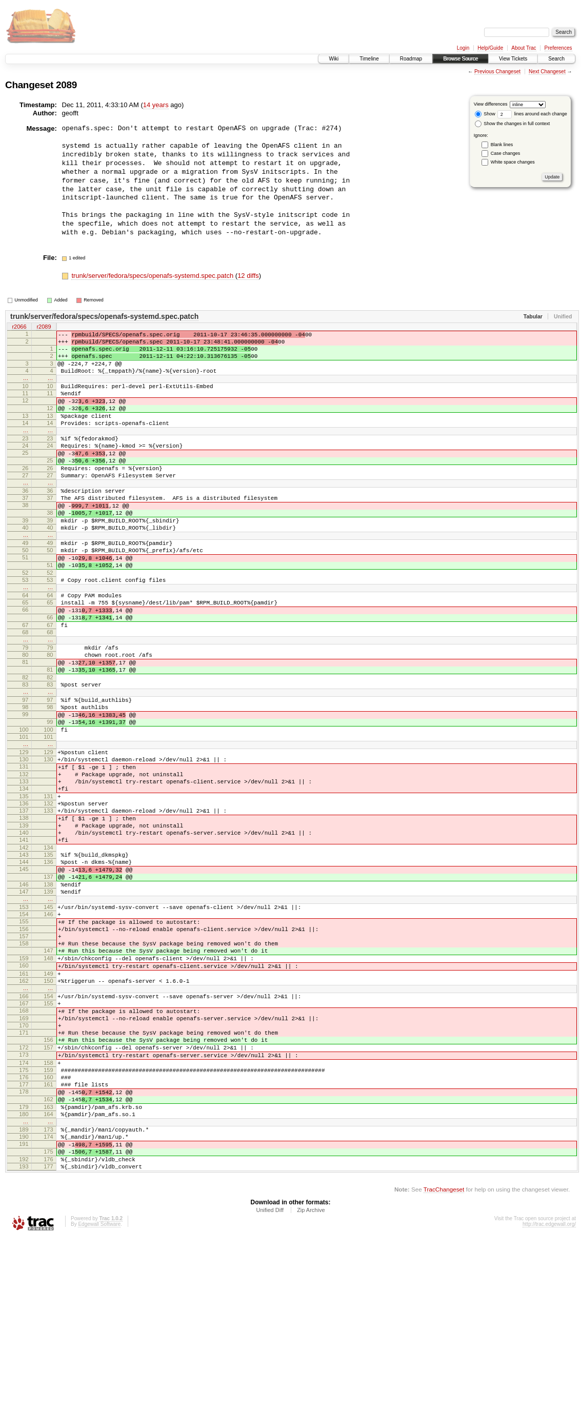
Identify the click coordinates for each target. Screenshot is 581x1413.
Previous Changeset (497, 71)
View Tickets (513, 59)
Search (556, 59)
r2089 (43, 327)
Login (463, 48)
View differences (491, 104)
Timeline (368, 59)
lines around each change (532, 113)
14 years (156, 105)
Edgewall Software (99, 1399)
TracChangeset (444, 1364)
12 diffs (248, 275)
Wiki (333, 59)
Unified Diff (270, 1385)
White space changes (513, 162)
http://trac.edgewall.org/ (549, 1399)
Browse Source (460, 59)
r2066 (19, 327)
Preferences (558, 48)
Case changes (505, 153)
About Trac (523, 48)
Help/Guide (490, 48)
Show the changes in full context (512, 123)
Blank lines (502, 144)
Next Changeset (547, 71)
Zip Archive (311, 1385)
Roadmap (411, 59)
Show (485, 113)
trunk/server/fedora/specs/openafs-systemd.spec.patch (153, 275)
